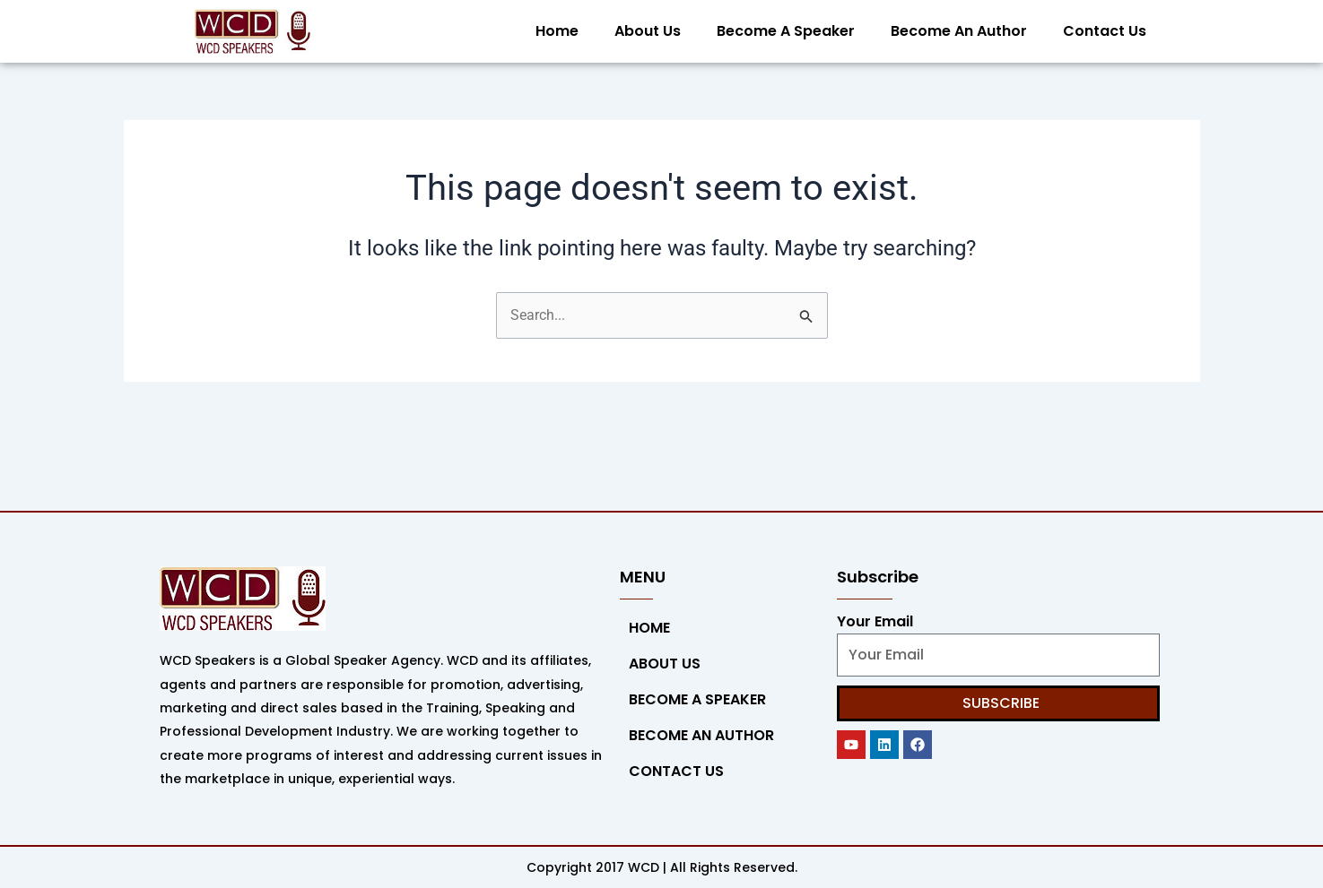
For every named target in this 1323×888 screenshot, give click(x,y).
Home (557, 31)
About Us (647, 31)
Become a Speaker (786, 31)
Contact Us (1104, 31)
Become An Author (959, 31)
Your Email (875, 621)
